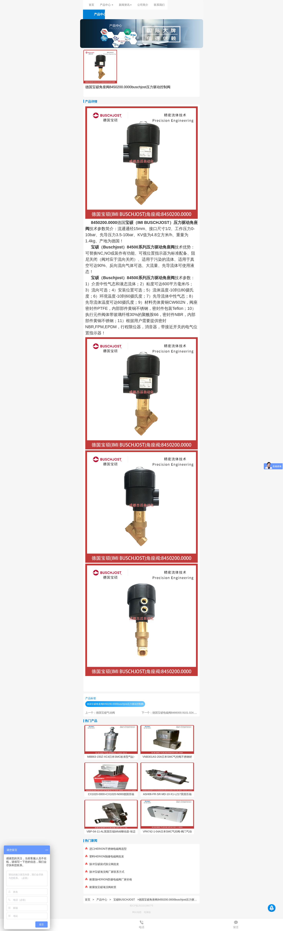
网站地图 (136, 912)
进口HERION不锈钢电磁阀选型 (106, 848)
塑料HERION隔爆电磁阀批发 (104, 856)
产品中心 (102, 899)
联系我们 (159, 4)
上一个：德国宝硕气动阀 (100, 712)
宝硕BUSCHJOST (124, 899)
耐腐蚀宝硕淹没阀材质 (100, 887)
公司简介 (142, 4)
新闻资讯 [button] (125, 4)
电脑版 (147, 912)
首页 (91, 4)
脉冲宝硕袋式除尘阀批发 (102, 864)
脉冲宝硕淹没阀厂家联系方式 (104, 871)
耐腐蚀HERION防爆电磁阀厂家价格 (108, 879)
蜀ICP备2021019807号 (141, 905)
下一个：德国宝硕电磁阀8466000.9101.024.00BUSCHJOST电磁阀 (182, 712)
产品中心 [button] (106, 4)
